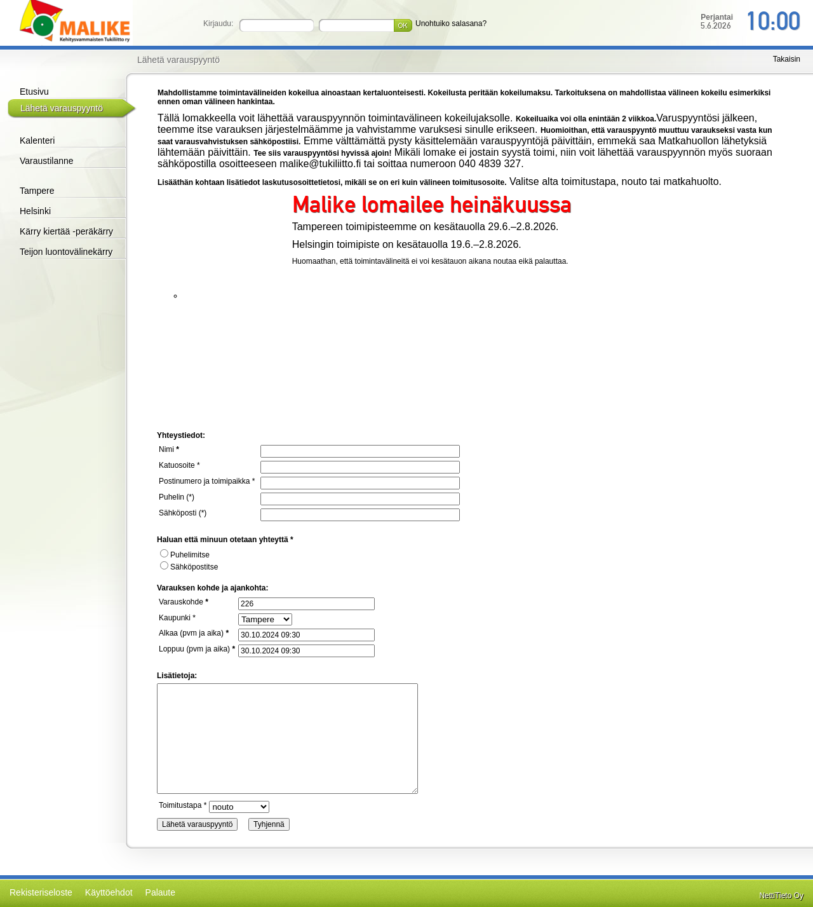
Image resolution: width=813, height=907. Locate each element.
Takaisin (786, 59)
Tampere (37, 191)
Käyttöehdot (109, 892)
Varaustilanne (47, 161)
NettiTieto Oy (781, 895)
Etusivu (34, 91)
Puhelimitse (185, 554)
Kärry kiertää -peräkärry (66, 231)
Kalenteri (37, 140)
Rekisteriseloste (41, 892)
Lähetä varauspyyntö (61, 108)
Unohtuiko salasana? (451, 23)
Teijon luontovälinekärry (66, 252)
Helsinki (35, 211)
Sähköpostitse (189, 567)
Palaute (160, 892)
